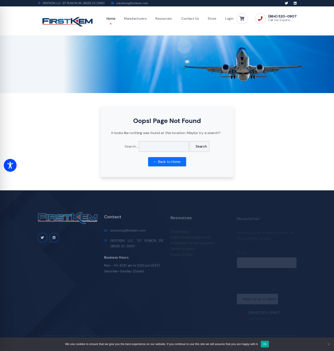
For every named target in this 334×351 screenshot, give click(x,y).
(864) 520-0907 (282, 16)
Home (110, 18)
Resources (163, 18)
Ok (265, 344)
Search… (131, 146)
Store (212, 18)
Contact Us (190, 18)
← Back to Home (167, 161)
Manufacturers (135, 18)
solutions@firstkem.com (132, 3)
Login (229, 18)
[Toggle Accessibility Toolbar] (10, 165)
